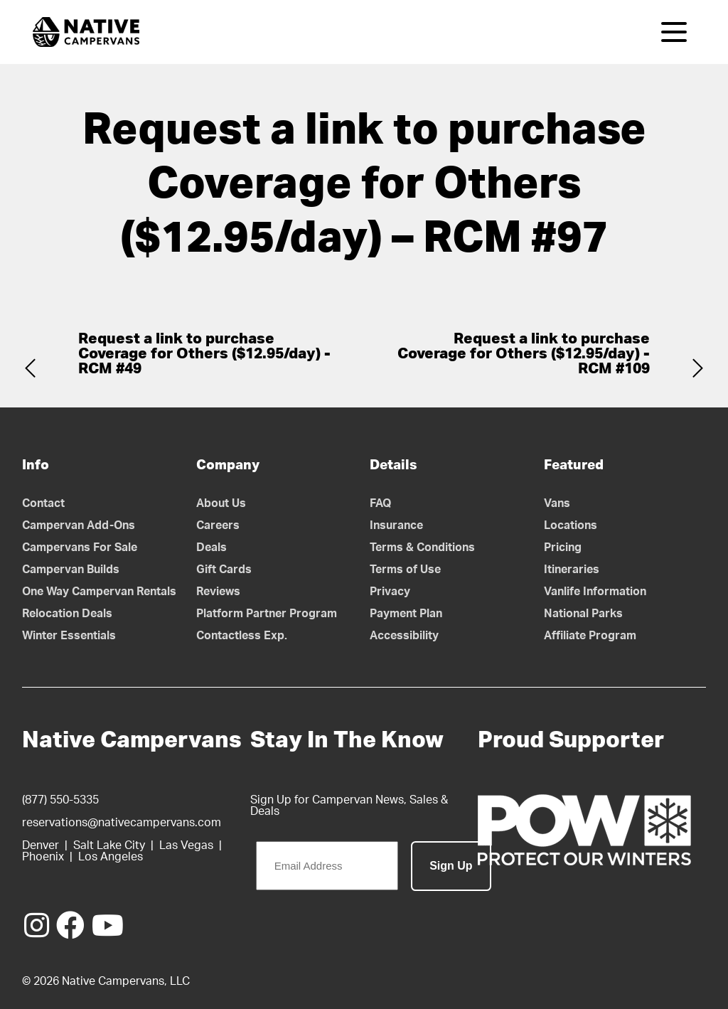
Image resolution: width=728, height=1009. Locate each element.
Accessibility (404, 635)
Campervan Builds (70, 569)
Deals (211, 547)
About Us (221, 503)
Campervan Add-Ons (78, 525)
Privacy (390, 591)
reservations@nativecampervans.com (121, 822)
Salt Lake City (109, 845)
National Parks (583, 613)
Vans (557, 503)
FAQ (381, 503)
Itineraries (571, 569)
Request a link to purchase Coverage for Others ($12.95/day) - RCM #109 (523, 353)
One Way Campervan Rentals (99, 591)
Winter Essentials (69, 635)
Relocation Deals (67, 613)
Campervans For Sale (79, 547)
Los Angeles (110, 857)
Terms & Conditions (422, 547)
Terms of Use (405, 569)
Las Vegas (186, 845)
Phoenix (43, 857)
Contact (43, 503)
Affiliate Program (590, 635)
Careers (218, 525)
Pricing (563, 547)
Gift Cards (224, 569)
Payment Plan (406, 613)
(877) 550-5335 (60, 800)
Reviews (218, 591)
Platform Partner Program (266, 613)
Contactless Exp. (241, 635)
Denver (40, 845)
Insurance (396, 525)
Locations (570, 525)
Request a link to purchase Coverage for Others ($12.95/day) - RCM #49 (204, 353)
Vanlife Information (595, 591)
